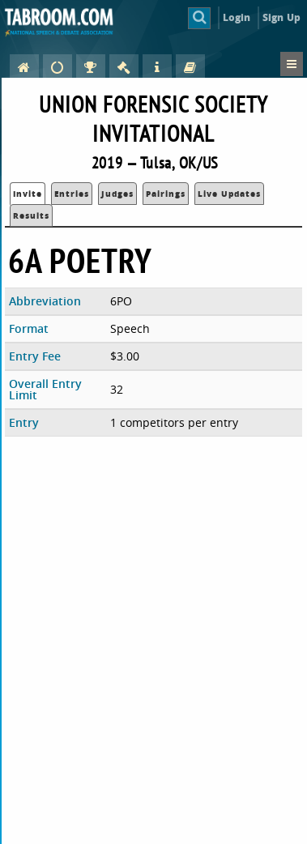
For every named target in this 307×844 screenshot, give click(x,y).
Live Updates (229, 193)
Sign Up (281, 17)
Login (237, 17)
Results (31, 215)
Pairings (165, 193)
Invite (27, 193)
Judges (117, 193)
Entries (71, 193)
